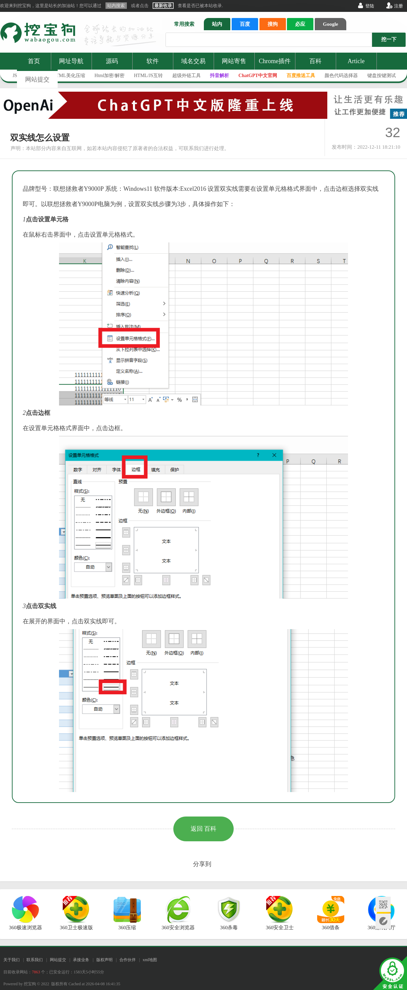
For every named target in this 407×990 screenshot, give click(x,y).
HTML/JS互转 (148, 75)
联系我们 (34, 959)
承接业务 (81, 959)
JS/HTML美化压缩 (66, 75)
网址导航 (71, 61)
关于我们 (11, 959)
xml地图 (149, 959)
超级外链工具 (186, 75)
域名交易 (193, 61)
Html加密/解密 (110, 75)
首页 (34, 61)
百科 (315, 61)
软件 (153, 61)
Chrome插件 (275, 61)
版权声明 (104, 959)
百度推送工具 (301, 75)
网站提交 (37, 79)
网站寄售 (234, 61)
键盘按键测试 (381, 75)
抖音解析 (219, 75)
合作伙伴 (127, 959)
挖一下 (388, 39)
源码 (112, 61)
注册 (398, 5)
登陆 (369, 5)
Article (356, 61)
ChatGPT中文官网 (257, 75)
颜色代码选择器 (341, 75)
